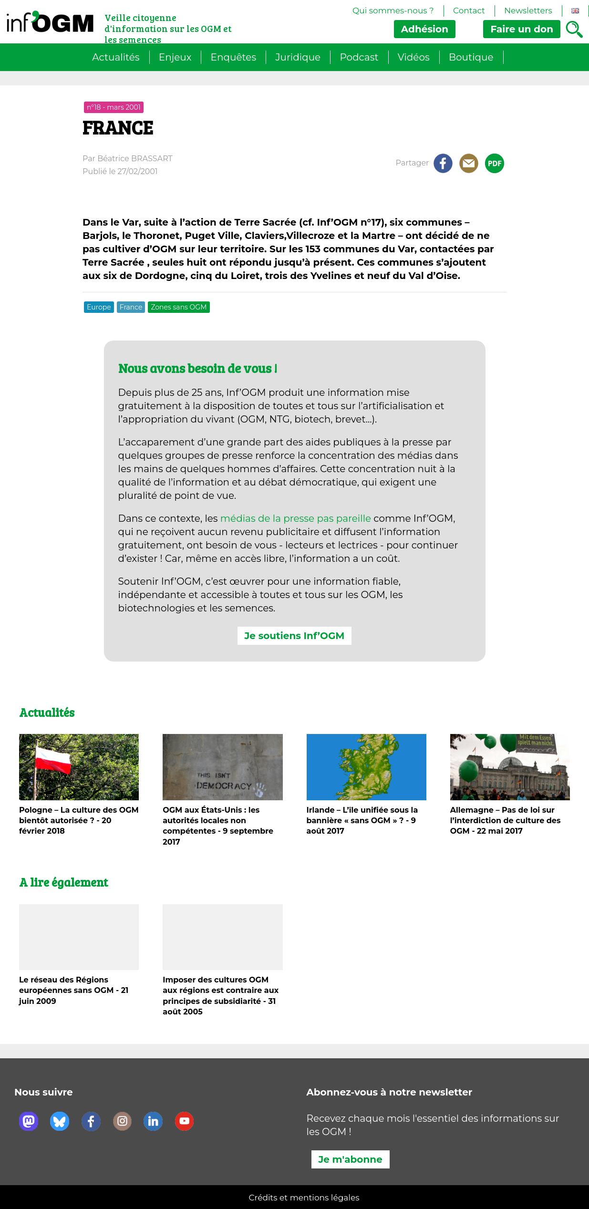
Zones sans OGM (179, 307)
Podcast (359, 57)
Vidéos (414, 57)
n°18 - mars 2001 (114, 107)
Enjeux (175, 57)
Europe (99, 307)
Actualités (115, 57)
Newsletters (528, 10)
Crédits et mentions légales (304, 1197)
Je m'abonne (350, 1159)
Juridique (297, 57)
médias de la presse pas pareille (295, 518)
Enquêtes (234, 57)
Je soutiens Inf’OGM (295, 635)
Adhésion (424, 29)
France (131, 307)
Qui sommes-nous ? (393, 10)
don (521, 29)
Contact (469, 10)
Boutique (471, 57)
